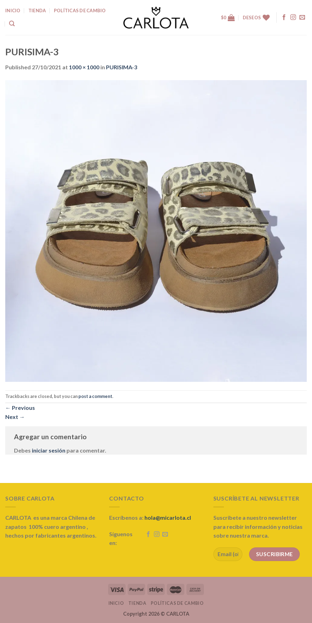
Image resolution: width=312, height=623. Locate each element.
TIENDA (37, 10)
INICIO (13, 10)
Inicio (116, 603)
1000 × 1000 (84, 67)
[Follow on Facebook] (284, 17)
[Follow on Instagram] (293, 17)
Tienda (137, 603)
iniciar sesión (48, 450)
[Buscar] (12, 23)
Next (15, 416)
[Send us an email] (302, 17)
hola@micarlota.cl (167, 517)
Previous (20, 407)
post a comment (95, 396)
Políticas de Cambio (80, 10)
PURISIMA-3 (121, 67)
